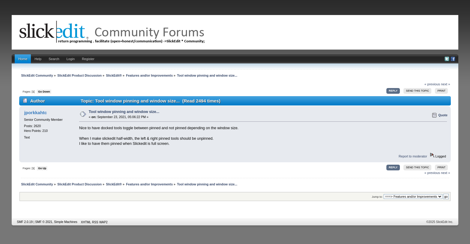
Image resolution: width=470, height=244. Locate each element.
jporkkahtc (35, 112)
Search (54, 59)
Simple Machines (65, 222)
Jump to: (377, 196)
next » (445, 84)
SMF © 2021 (43, 222)
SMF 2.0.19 (25, 222)
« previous (432, 84)
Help (37, 59)
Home (22, 59)
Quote (443, 115)
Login (71, 59)
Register (88, 59)
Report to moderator (413, 156)
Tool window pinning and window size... (124, 112)
